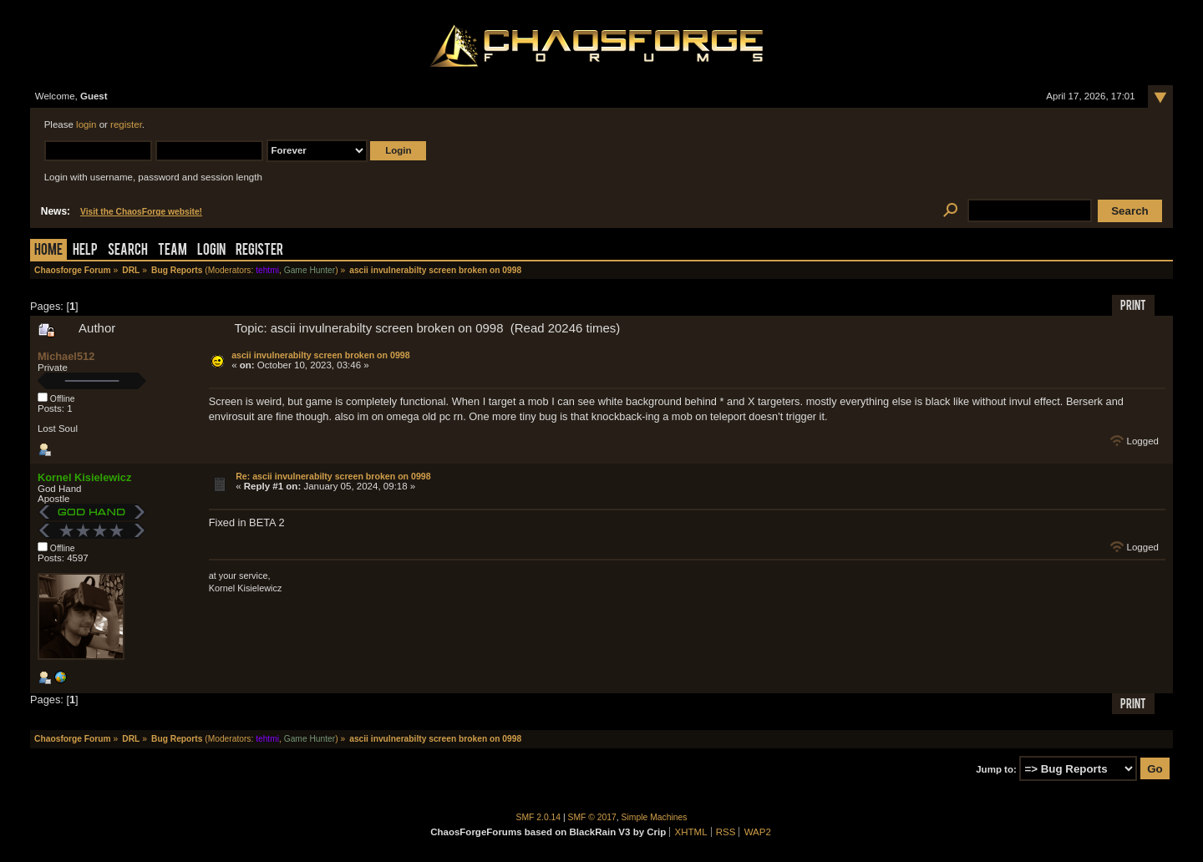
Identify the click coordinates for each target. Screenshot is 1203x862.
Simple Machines (655, 817)
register (126, 124)
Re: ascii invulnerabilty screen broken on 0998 (333, 476)
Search (128, 251)
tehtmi (267, 270)
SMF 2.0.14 (538, 817)
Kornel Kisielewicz (84, 477)
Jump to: (996, 769)
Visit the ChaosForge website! (141, 211)
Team (172, 251)
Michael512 (66, 356)
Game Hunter (309, 270)
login (86, 124)
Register (259, 251)
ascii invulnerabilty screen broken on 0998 (320, 355)
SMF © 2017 (592, 817)
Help (85, 251)
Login (211, 251)
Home (48, 251)
